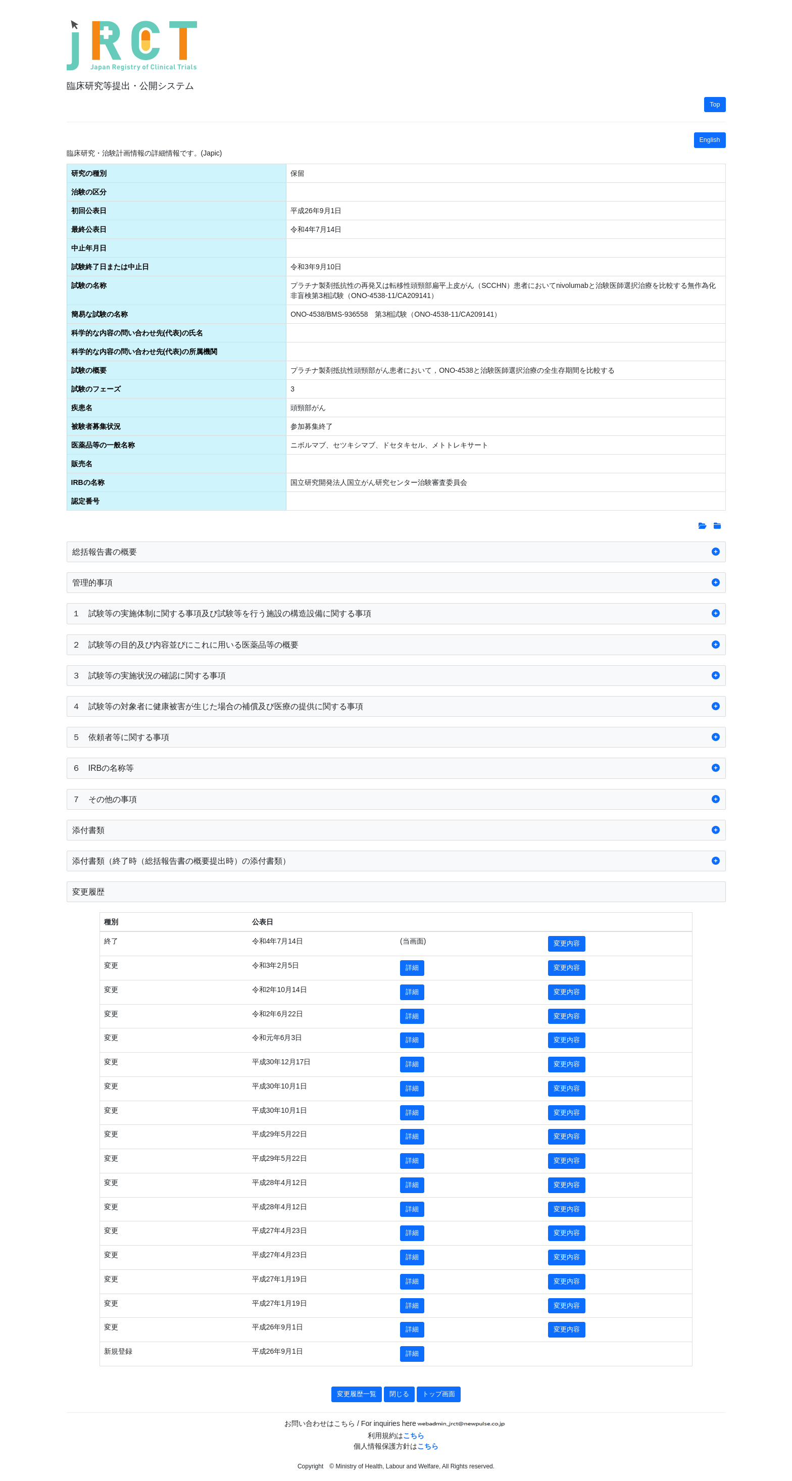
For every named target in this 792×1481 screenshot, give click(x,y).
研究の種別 (89, 173)
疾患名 (81, 408)
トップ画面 (438, 1394)
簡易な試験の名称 (99, 314)
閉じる (399, 1394)
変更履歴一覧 (356, 1394)
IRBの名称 (88, 482)
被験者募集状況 (96, 426)
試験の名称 (89, 285)
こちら (413, 1435)
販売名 (81, 464)
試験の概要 (89, 370)
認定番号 (85, 501)
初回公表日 (89, 211)
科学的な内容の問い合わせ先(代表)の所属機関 (144, 352)
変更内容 (567, 943)
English (710, 139)
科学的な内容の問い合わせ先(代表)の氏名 (137, 333)
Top (715, 104)
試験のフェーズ (96, 389)
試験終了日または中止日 (110, 267)
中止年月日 (89, 248)
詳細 (412, 967)
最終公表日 (89, 229)
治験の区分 (89, 192)
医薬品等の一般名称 (103, 445)
